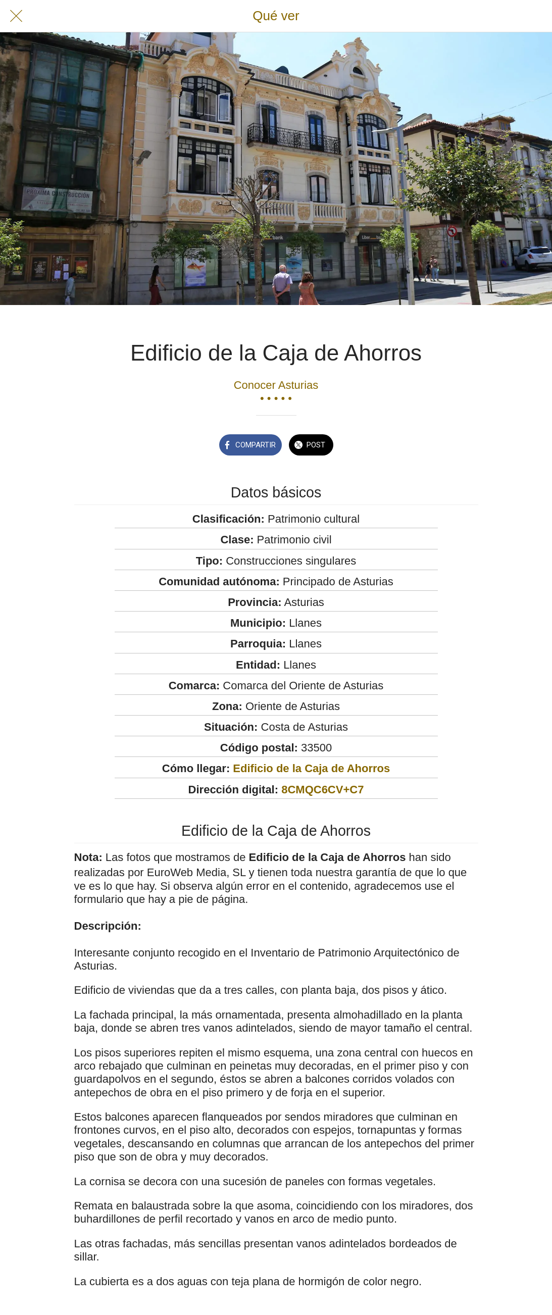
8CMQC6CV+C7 (322, 789)
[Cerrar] (16, 16)
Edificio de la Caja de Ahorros (311, 768)
